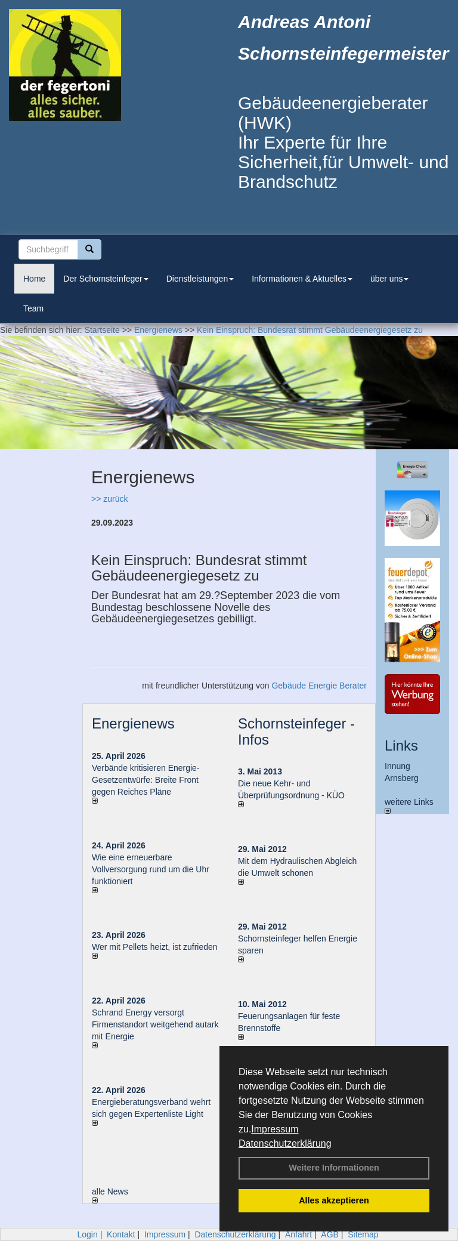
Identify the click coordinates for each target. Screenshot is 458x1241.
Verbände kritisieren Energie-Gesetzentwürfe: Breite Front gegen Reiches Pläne (146, 780)
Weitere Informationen (334, 1167)
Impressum (274, 1129)
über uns (389, 278)
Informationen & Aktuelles (302, 278)
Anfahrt (298, 1234)
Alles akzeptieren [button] (334, 1200)
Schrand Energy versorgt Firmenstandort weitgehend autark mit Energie (155, 1024)
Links (401, 745)
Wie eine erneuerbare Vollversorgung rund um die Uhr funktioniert (150, 869)
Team (33, 308)
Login (87, 1234)
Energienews (133, 723)
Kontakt (121, 1234)
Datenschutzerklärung (285, 1143)
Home (34, 278)
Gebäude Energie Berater (319, 685)
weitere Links (409, 805)
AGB (330, 1234)
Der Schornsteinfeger (105, 278)
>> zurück (109, 499)
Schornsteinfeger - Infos (296, 731)
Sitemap (363, 1234)
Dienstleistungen (200, 278)
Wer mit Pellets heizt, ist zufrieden (155, 947)
